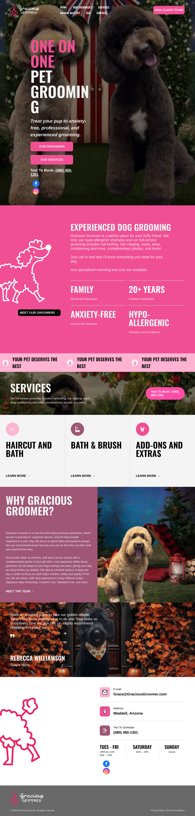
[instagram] (36, 191)
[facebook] (36, 184)
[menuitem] (63, 7)
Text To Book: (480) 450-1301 (165, 393)
